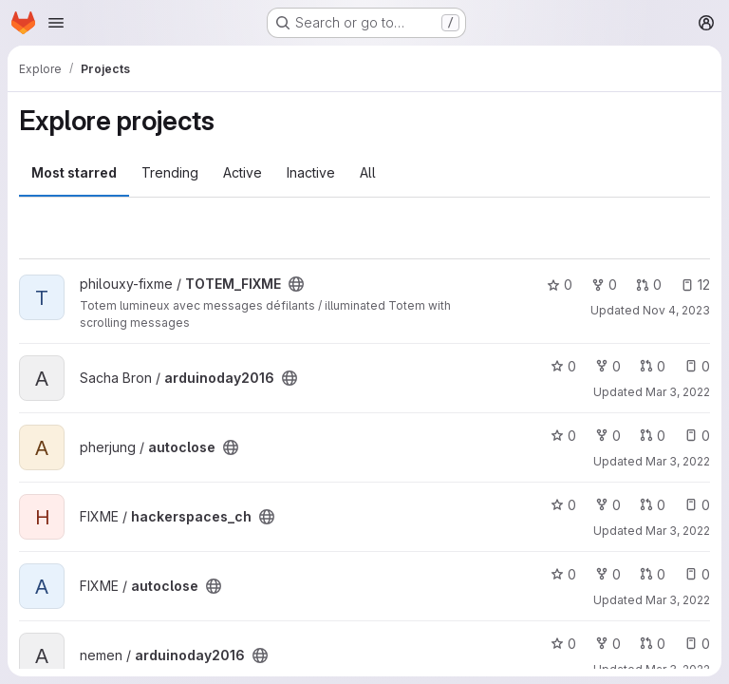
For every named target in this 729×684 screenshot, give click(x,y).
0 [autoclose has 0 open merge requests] (652, 436)
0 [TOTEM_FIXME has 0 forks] (604, 284)
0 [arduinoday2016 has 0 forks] (608, 366)
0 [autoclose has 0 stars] (563, 436)
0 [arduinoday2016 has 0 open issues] (697, 366)
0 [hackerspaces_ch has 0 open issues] (697, 505)
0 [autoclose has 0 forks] (608, 436)
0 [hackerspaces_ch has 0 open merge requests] (652, 505)
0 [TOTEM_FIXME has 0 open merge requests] (649, 284)
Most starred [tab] (74, 172)
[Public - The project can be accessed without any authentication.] (296, 284)
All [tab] (368, 172)
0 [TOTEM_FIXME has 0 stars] (559, 284)
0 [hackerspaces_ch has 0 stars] (563, 505)
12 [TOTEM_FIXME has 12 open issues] (695, 284)
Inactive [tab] (311, 172)
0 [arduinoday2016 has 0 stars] (563, 366)
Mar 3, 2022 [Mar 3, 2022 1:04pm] (677, 392)
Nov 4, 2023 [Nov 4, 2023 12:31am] (676, 310)
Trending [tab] (169, 172)
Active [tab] (242, 172)
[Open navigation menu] (56, 23)
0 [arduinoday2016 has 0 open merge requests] (652, 366)
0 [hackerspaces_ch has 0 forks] (608, 505)
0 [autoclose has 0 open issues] (697, 436)
